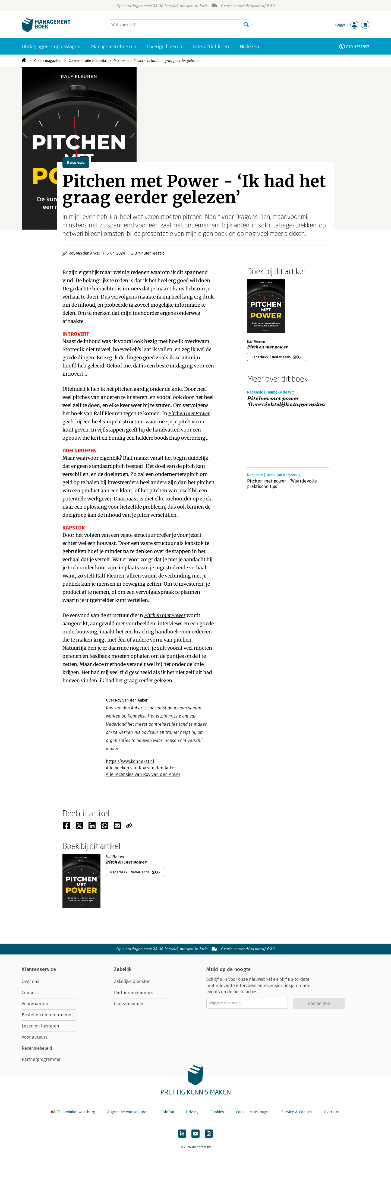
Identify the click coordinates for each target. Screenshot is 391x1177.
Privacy (192, 1112)
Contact (29, 992)
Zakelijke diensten (132, 981)
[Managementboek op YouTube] (195, 1134)
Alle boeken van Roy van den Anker (141, 767)
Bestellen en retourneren (47, 1014)
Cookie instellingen (252, 1112)
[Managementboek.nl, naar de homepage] (46, 30)
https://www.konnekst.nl (130, 761)
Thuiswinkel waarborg (73, 1112)
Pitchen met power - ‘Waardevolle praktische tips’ (282, 483)
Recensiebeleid (37, 1048)
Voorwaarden (35, 1003)
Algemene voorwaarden (128, 1112)
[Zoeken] (174, 24)
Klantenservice (39, 969)
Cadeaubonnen (129, 1003)
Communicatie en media (87, 61)
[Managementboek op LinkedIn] (182, 1134)
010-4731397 (357, 46)
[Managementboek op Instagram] (209, 1134)
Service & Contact (296, 1112)
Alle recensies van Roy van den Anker (143, 774)
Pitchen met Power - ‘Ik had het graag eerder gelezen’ (157, 61)
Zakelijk (122, 969)
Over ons (30, 981)
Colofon (167, 1112)
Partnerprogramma (41, 1059)
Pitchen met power (267, 347)
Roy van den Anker (84, 253)
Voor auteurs (35, 1037)
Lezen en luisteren (40, 1026)
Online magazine (47, 61)
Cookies (217, 1112)
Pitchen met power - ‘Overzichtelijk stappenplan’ (286, 402)
